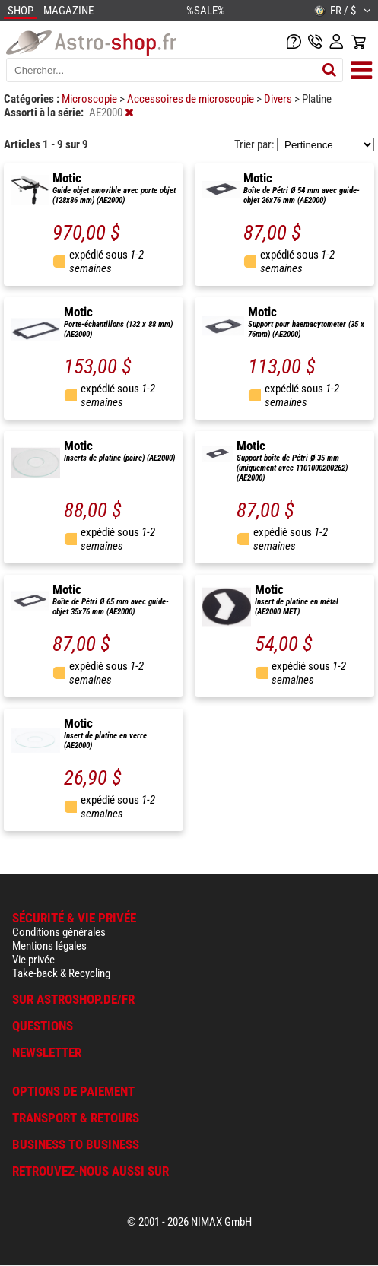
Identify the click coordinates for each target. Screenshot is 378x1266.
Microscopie (90, 99)
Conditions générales (59, 932)
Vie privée (33, 959)
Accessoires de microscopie (191, 99)
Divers (279, 99)
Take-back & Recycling (61, 973)
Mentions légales (49, 946)
